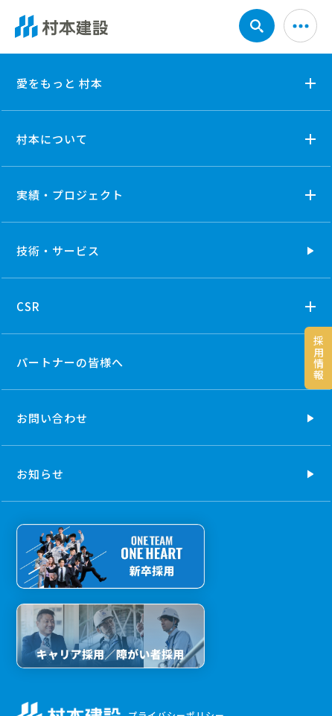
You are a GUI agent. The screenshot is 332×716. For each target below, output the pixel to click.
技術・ (58, 250)
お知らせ (40, 474)
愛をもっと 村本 (59, 83)
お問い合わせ (52, 418)
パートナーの (70, 362)
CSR (28, 306)
